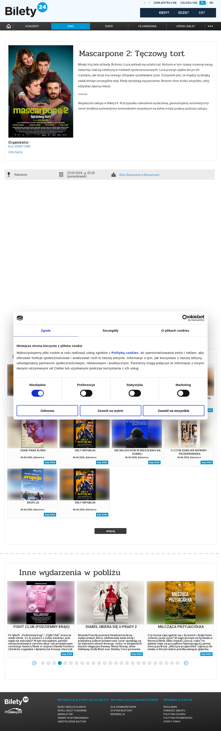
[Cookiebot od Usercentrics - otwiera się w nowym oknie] (185, 318)
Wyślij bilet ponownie (72, 710)
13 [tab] (110, 663)
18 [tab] (138, 663)
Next (186, 663)
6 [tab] (71, 663)
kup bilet (50, 462)
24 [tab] (172, 663)
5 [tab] (65, 663)
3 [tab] (54, 663)
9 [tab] (88, 663)
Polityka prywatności (177, 718)
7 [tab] (77, 663)
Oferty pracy (172, 721)
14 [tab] (116, 663)
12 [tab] (105, 663)
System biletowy (121, 710)
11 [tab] (99, 663)
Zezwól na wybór (110, 410)
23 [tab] (166, 663)
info (202, 174)
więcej (110, 531)
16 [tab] (127, 663)
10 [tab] (94, 663)
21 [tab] (155, 663)
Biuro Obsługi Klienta (72, 707)
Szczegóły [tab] (110, 330)
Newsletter (65, 714)
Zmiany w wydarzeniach (73, 718)
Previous (34, 663)
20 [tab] (150, 663)
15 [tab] (122, 663)
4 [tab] (60, 663)
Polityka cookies (174, 714)
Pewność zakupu (174, 710)
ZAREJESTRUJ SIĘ (165, 2)
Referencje (117, 714)
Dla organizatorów (123, 707)
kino (71, 26)
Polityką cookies (125, 352)
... (210, 25)
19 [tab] (144, 663)
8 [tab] (82, 663)
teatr (109, 26)
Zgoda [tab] (46, 330)
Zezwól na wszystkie (173, 410)
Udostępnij (15, 152)
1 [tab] (43, 663)
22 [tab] (161, 663)
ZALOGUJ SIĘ (188, 2)
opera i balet (185, 26)
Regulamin (170, 707)
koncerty (32, 26)
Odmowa (47, 410)
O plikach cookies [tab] (175, 330)
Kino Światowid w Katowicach (139, 175)
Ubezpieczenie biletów (72, 721)
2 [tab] (49, 663)
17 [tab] (133, 663)
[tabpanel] (41, 619)
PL (202, 2)
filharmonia (147, 26)
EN (211, 2)
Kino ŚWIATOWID (19, 146)
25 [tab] (178, 663)
